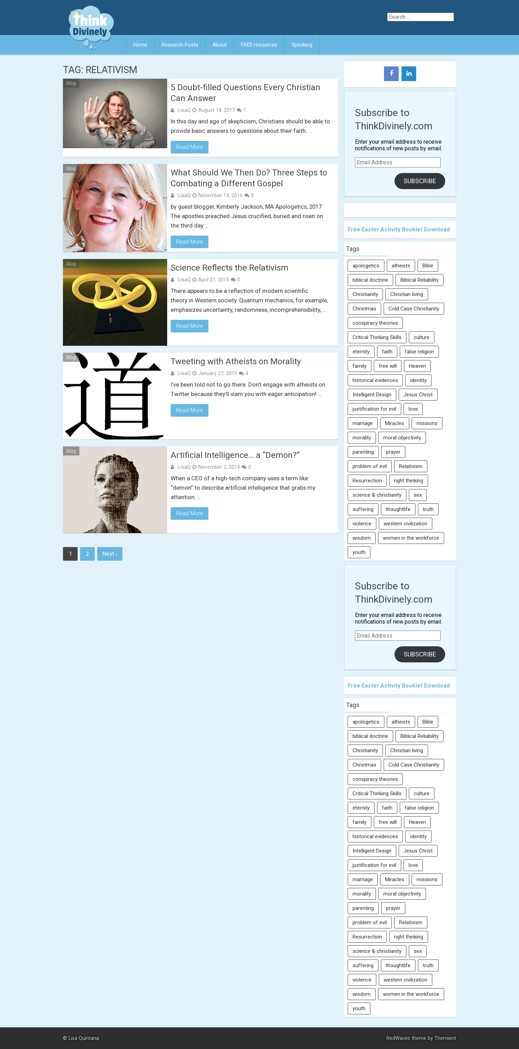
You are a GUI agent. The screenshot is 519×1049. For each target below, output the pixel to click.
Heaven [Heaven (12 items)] (417, 366)
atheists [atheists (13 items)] (401, 266)
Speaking (302, 45)
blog (71, 83)
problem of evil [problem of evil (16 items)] (370, 466)
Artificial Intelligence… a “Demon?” (235, 455)
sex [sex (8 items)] (418, 495)
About (220, 45)
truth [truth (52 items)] (428, 509)
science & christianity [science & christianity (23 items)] (377, 495)
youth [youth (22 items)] (359, 552)
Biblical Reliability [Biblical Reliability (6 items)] (419, 280)
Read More (189, 147)
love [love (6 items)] (413, 409)
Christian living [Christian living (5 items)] (406, 294)
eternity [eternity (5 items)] (361, 352)
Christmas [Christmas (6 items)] (364, 309)
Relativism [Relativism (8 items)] (410, 466)
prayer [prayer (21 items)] (393, 452)
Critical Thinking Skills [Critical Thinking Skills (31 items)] (377, 337)
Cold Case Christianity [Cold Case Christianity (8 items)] (414, 309)
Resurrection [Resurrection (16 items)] (367, 480)
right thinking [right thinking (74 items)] (408, 480)
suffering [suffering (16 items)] (363, 509)
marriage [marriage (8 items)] (363, 423)
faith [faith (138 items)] (387, 352)
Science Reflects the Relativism (230, 268)
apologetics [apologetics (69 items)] (366, 266)
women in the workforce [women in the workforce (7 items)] (411, 538)
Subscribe (420, 181)
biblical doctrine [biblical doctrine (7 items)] (370, 280)
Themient (445, 1038)
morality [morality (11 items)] (362, 437)
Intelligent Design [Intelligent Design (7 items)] (372, 394)
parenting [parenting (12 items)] (363, 452)
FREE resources (259, 45)
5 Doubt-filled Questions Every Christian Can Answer (245, 92)
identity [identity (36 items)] (418, 380)
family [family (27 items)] (360, 366)
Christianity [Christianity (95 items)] (365, 294)
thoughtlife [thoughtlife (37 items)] (398, 509)
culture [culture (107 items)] (421, 337)
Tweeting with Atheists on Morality (236, 361)
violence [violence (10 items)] (362, 523)
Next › (109, 554)
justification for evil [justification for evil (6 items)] (374, 409)
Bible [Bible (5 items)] (427, 266)
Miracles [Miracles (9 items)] (394, 423)
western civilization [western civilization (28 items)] (405, 523)
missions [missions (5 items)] (427, 423)
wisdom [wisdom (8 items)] (362, 538)
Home (140, 45)
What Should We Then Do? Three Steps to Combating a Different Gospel (249, 178)
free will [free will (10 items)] (388, 366)
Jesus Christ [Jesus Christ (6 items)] (418, 394)
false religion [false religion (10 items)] (419, 352)
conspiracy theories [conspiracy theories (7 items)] (375, 323)
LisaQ (184, 110)
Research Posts (180, 45)
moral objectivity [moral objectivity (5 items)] (402, 437)
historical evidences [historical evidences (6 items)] (375, 380)
